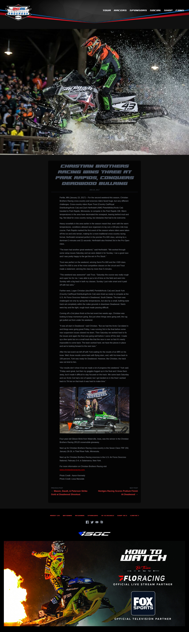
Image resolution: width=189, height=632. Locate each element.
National (67, 516)
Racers (120, 10)
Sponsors (138, 10)
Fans (180, 10)
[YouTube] (96, 522)
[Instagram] (101, 522)
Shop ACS (122, 516)
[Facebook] (87, 522)
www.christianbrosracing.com (72, 470)
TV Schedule (107, 516)
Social (155, 10)
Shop (168, 10)
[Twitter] (92, 522)
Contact (134, 516)
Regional (80, 516)
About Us (55, 516)
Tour (106, 10)
